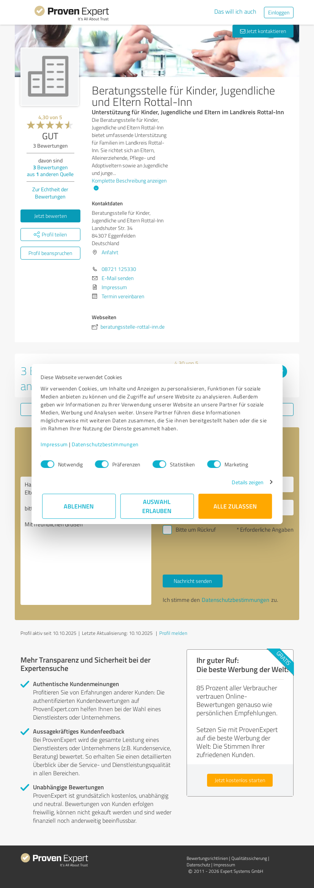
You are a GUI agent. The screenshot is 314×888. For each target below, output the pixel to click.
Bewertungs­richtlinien (207, 858)
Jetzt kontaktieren (263, 31)
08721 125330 (119, 268)
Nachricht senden (193, 580)
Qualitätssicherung (249, 858)
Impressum (55, 444)
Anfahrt (110, 252)
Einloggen (278, 12)
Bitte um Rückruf (196, 530)
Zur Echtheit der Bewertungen (50, 193)
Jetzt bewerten (50, 215)
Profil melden (173, 633)
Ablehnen (79, 506)
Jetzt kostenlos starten (240, 780)
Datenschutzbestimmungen (106, 444)
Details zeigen (246, 482)
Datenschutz (198, 864)
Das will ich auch (235, 11)
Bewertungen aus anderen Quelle (50, 171)
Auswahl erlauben (157, 506)
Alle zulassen (235, 506)
